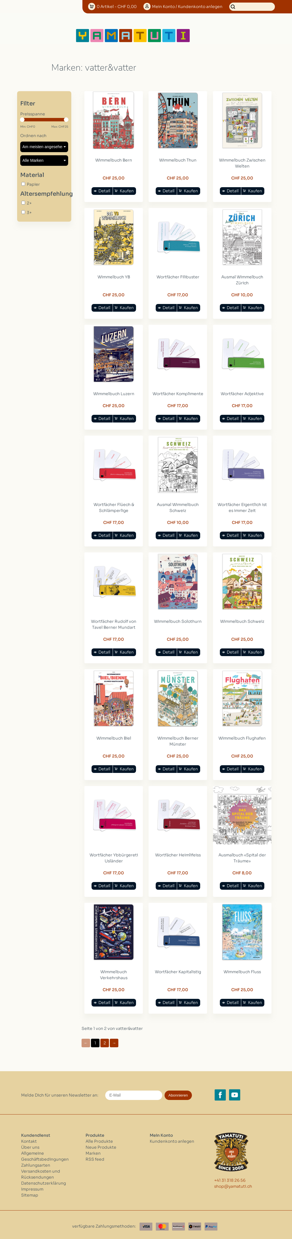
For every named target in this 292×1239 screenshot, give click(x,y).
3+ (29, 212)
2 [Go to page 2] (105, 1039)
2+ (29, 203)
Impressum (32, 1185)
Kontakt (29, 1137)
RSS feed (95, 1155)
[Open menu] (209, 35)
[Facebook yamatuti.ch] (220, 1091)
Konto (187, 6)
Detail (104, 190)
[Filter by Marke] (44, 160)
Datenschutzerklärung (43, 1179)
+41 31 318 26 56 (230, 1176)
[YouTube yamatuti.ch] (234, 1091)
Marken (93, 1149)
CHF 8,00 (241, 869)
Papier (33, 184)
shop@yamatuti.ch (233, 1182)
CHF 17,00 (177, 294)
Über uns (30, 1143)
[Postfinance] (178, 1223)
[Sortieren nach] (44, 147)
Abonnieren (178, 1091)
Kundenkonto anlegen (172, 1137)
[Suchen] (252, 7)
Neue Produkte (101, 1143)
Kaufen (126, 190)
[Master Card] (162, 1223)
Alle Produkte (99, 1137)
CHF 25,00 (113, 177)
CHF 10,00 (241, 294)
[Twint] (194, 1223)
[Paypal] (211, 1223)
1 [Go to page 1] (95, 1039)
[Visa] (146, 1223)
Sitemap (29, 1191)
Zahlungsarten (35, 1161)
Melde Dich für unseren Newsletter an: (59, 1091)
